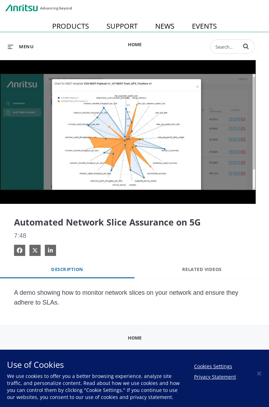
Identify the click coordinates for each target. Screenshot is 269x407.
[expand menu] (21, 46)
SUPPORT (122, 26)
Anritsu (38, 8)
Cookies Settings (213, 366)
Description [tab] (67, 269)
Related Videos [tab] (202, 269)
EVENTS (204, 26)
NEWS (164, 26)
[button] (246, 46)
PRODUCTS (70, 26)
